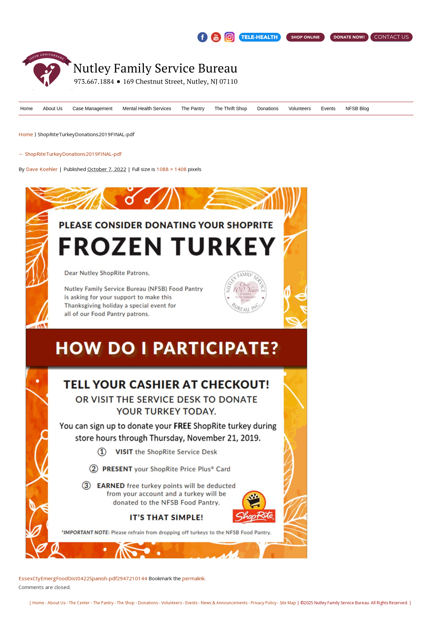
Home (26, 108)
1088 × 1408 (172, 169)
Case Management (92, 108)
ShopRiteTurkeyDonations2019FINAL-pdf (70, 153)
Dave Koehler (42, 169)
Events (328, 108)
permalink (193, 578)
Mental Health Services (147, 108)
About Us (52, 108)
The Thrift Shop (231, 108)
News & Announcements (224, 603)
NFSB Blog (357, 108)
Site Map (288, 603)
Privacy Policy (263, 603)
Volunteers (300, 108)
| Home (36, 603)
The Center (79, 603)
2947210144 (132, 578)
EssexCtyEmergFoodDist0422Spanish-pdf (68, 578)
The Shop (126, 603)
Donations (267, 108)
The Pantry (192, 108)
